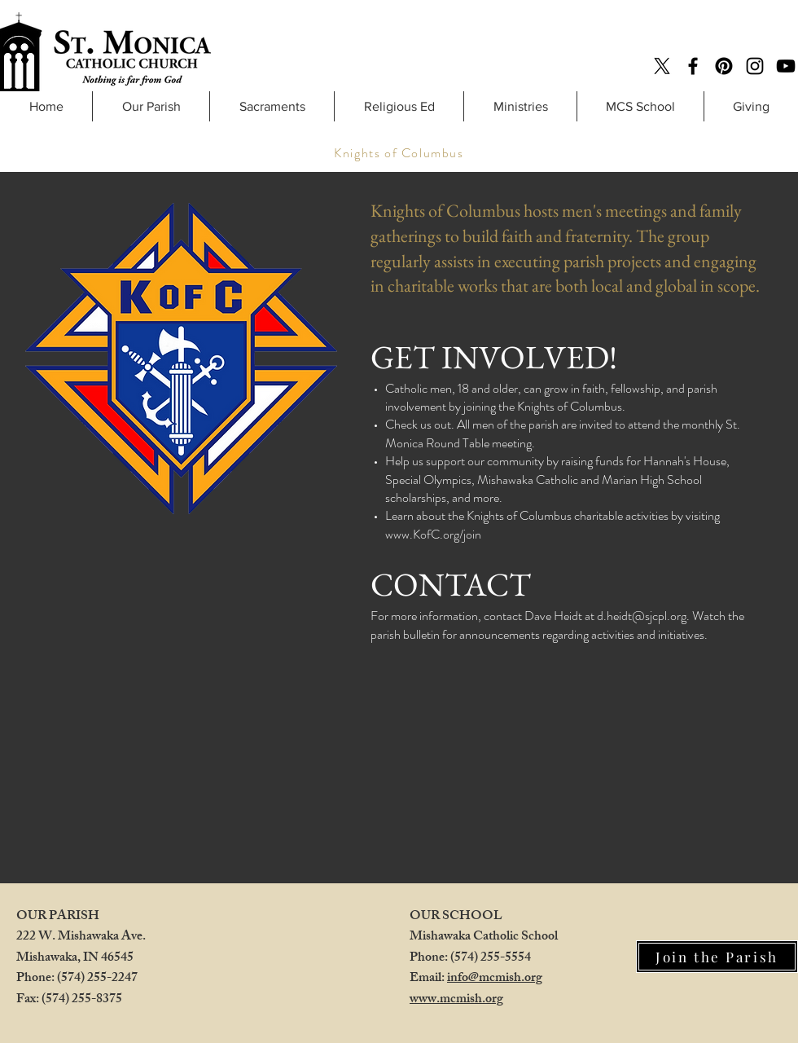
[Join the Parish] (717, 956)
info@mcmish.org (494, 979)
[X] (662, 66)
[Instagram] (754, 66)
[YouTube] (785, 66)
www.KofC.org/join (433, 534)
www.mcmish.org (456, 1000)
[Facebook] (693, 66)
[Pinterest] (723, 66)
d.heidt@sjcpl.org (641, 615)
